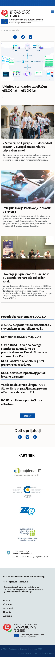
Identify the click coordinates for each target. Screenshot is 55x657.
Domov (6, 30)
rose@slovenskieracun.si (17, 581)
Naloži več (27, 415)
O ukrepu (7, 604)
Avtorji (51, 653)
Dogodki (7, 612)
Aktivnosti (8, 608)
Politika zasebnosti (40, 653)
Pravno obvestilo (25, 653)
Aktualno (16, 30)
